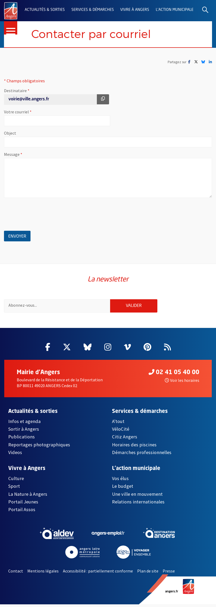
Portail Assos (21, 512)
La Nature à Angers (27, 497)
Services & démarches (92, 10)
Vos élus (120, 481)
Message (29, 154)
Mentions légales (43, 573)
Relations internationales (138, 505)
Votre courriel (34, 112)
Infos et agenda (24, 424)
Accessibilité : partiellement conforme (98, 573)
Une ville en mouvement (137, 497)
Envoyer (19, 236)
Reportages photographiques (39, 447)
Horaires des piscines (134, 447)
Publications (21, 440)
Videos (15, 455)
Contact (15, 573)
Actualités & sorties (45, 10)
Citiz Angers (124, 440)
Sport (14, 489)
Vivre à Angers (134, 10)
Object (10, 133)
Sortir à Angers (23, 432)
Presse (169, 573)
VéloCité (120, 432)
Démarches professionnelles (141, 455)
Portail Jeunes (23, 505)
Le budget (122, 489)
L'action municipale (174, 10)
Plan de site (147, 573)
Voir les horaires (182, 383)
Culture (16, 481)
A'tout (118, 424)
